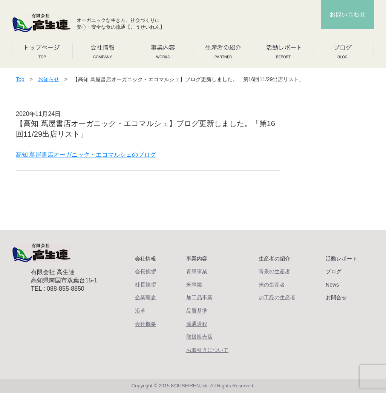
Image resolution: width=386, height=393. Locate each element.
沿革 (140, 311)
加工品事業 (199, 297)
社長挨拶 (145, 285)
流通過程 (196, 324)
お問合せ (336, 297)
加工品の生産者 (277, 297)
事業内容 (196, 259)
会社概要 (145, 324)
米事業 (194, 285)
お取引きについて (207, 350)
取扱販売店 (199, 337)
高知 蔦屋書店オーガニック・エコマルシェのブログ (86, 154)
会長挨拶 (145, 271)
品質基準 (196, 311)
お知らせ (48, 79)
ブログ (334, 271)
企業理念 (145, 297)
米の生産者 (272, 285)
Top (20, 79)
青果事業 (196, 271)
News (332, 285)
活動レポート (341, 259)
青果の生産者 (274, 271)
